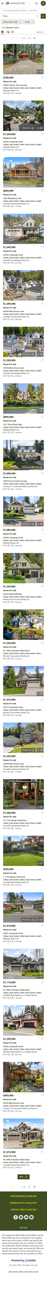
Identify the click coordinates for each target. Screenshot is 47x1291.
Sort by (39, 32)
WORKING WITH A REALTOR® (23, 1203)
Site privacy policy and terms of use (23, 1271)
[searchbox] (22, 10)
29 (39, 1090)
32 (39, 863)
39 (39, 185)
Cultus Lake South (10, 22)
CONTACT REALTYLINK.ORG (23, 1210)
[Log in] (43, 3)
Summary (12, 31)
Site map (23, 1227)
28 (39, 354)
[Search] (36, 3)
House (27, 22)
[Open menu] (2, 3)
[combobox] (23, 10)
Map (7, 31)
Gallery (2, 31)
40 (39, 72)
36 (39, 241)
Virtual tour (28, 128)
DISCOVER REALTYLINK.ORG (24, 1196)
